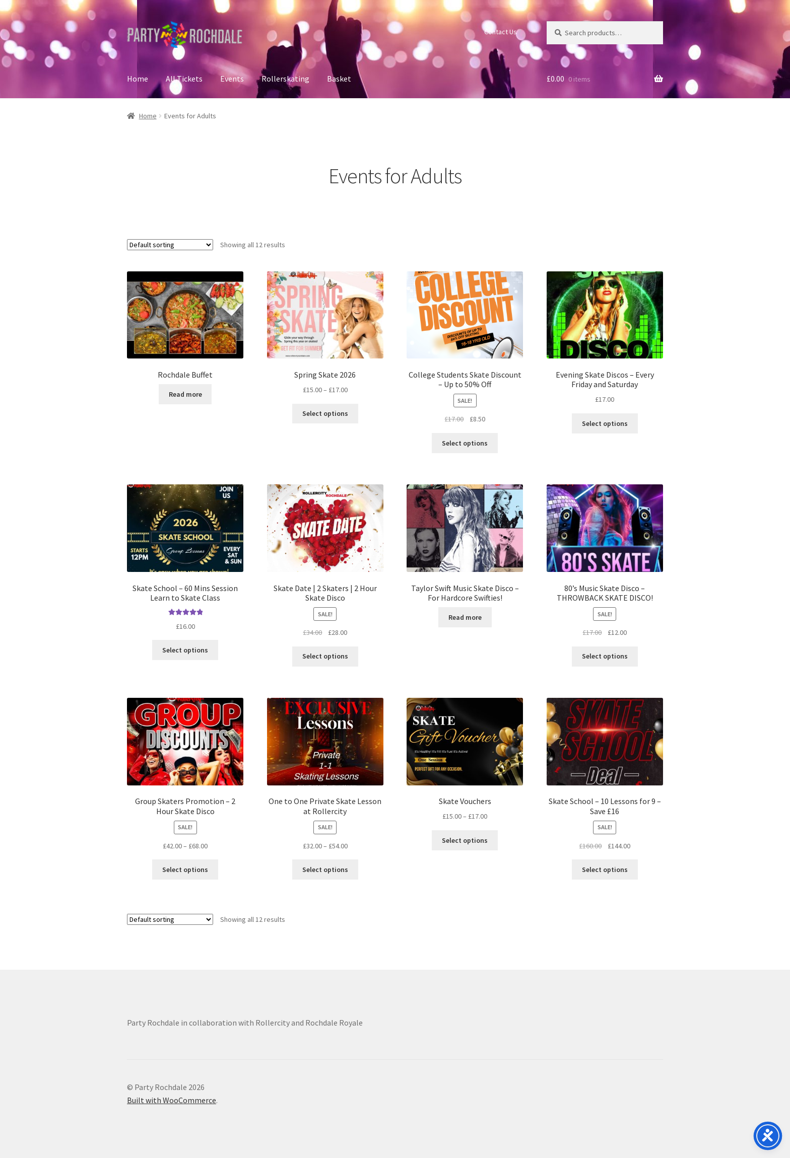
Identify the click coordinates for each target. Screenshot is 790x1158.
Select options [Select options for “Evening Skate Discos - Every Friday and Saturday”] (605, 423)
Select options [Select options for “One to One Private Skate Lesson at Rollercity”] (325, 869)
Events (232, 79)
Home (137, 79)
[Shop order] (170, 244)
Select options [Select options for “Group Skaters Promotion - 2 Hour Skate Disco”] (185, 869)
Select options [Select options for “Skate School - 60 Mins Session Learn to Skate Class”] (185, 650)
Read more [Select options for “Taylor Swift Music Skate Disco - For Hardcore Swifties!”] (465, 617)
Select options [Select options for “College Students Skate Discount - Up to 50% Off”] (465, 443)
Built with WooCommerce (171, 1100)
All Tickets (184, 79)
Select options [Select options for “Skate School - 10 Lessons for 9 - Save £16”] (605, 869)
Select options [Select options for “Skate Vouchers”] (465, 840)
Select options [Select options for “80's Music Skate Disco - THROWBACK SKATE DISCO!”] (605, 656)
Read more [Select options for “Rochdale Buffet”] (185, 394)
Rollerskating (285, 79)
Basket (339, 79)
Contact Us (500, 31)
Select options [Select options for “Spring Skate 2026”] (325, 413)
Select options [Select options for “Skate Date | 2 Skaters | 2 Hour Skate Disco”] (325, 656)
